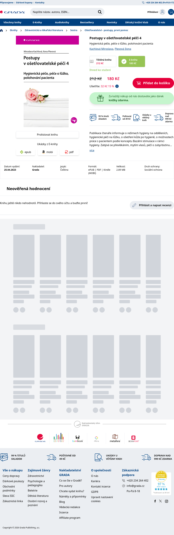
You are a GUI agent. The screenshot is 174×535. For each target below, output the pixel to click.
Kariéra (95, 481)
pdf (69, 152)
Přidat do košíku (153, 83)
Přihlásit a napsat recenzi (151, 205)
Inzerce (63, 512)
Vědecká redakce (69, 507)
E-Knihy (37, 22)
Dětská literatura (38, 496)
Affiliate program (69, 518)
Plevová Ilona (123, 49)
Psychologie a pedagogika (36, 483)
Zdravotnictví (36, 476)
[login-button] (156, 12)
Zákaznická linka (13, 501)
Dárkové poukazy (13, 481)
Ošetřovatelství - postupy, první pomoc (106, 30)
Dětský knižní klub (136, 22)
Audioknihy (62, 22)
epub (25, 152)
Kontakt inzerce (100, 486)
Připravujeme (6, 2)
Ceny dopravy (11, 476)
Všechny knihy (12, 22)
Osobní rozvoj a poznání (37, 503)
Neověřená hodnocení (28, 188)
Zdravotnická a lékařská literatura (44, 30)
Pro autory (65, 486)
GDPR (94, 492)
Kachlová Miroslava (101, 49)
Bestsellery (87, 22)
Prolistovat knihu (47, 134)
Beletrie (32, 490)
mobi (47, 152)
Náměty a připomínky (72, 496)
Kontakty (39, 2)
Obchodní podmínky (9, 488)
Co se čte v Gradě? (70, 480)
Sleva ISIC (9, 496)
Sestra (73, 30)
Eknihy (14, 30)
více (91, 150)
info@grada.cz (133, 486)
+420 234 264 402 (135, 480)
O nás (161, 22)
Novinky (112, 22)
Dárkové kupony (24, 2)
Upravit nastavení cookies (102, 499)
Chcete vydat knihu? (71, 491)
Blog (62, 502)
